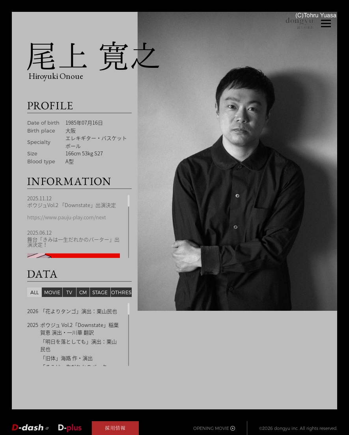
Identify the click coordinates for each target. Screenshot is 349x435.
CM (83, 292)
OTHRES (121, 292)
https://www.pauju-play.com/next (66, 217)
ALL (34, 292)
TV (69, 292)
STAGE (100, 292)
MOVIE (52, 292)
